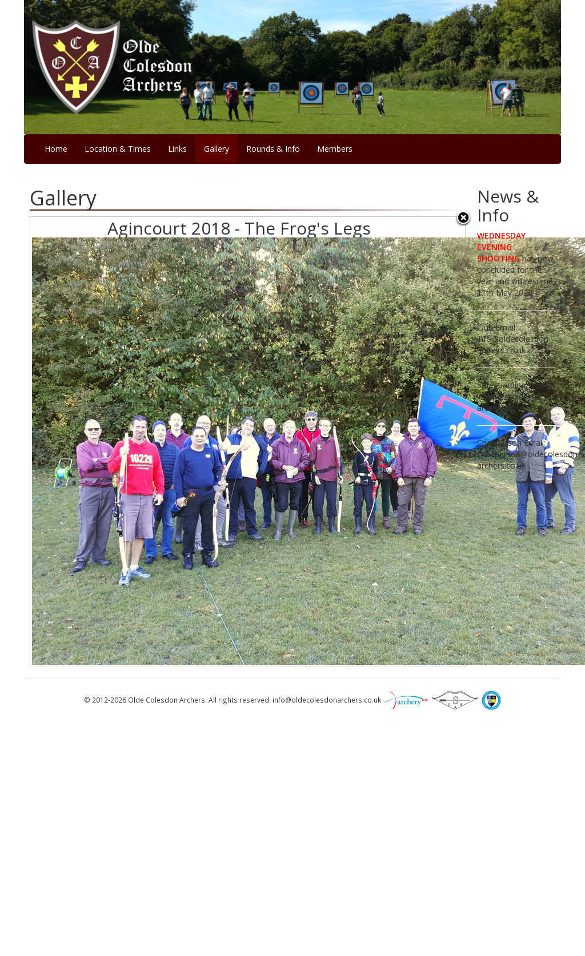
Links (177, 148)
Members (334, 148)
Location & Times (118, 148)
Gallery (216, 148)
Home (56, 148)
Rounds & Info (273, 148)
